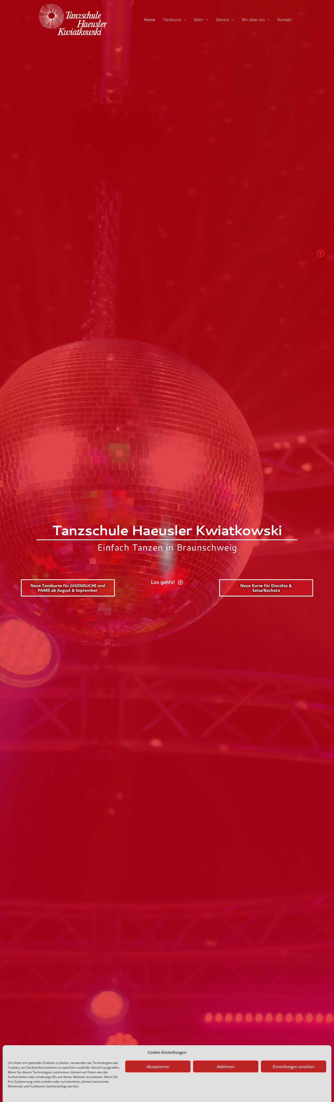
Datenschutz (17, 1092)
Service (222, 19)
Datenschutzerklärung (45, 1092)
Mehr (198, 19)
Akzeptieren (158, 1054)
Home (149, 19)
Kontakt (284, 19)
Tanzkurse (172, 19)
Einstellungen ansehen (293, 1054)
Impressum (72, 1092)
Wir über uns (253, 19)
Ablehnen (226, 1054)
